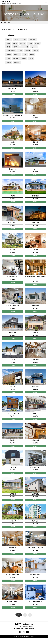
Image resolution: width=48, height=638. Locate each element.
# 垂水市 (32, 54)
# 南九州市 (16, 47)
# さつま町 (27, 50)
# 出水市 (15, 43)
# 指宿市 (37, 43)
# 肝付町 (25, 54)
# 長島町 (24, 58)
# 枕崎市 (35, 50)
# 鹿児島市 (8, 39)
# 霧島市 (16, 39)
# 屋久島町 (16, 58)
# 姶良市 (8, 43)
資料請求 (13, 94)
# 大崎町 (8, 58)
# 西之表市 (17, 54)
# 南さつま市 (25, 47)
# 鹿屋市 (24, 39)
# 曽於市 (8, 47)
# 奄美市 (30, 43)
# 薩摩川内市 (32, 39)
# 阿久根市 (8, 54)
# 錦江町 (31, 58)
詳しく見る (12, 91)
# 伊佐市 (20, 50)
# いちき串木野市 (10, 50)
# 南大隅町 (8, 62)
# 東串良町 (17, 62)
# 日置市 (22, 43)
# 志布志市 (34, 47)
